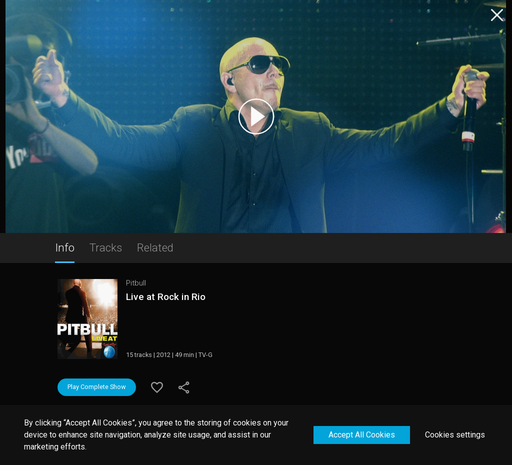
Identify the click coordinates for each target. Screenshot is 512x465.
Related (155, 247)
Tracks (106, 247)
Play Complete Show (97, 386)
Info (64, 247)
